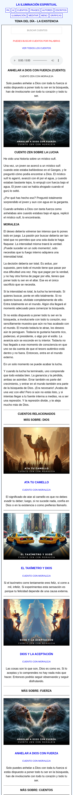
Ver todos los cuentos (36, 48)
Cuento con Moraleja (36, 490)
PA (8, 10)
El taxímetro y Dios (36, 568)
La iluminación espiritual (36, 4)
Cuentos (22, 10)
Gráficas (56, 15)
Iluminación (18, 15)
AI (13, 10)
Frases (35, 10)
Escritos (61, 10)
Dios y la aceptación (36, 654)
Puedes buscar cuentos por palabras (36, 41)
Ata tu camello (36, 482)
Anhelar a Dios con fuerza (36, 753)
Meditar (33, 15)
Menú (44, 15)
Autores (47, 10)
